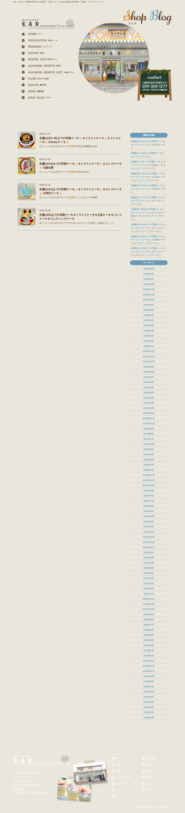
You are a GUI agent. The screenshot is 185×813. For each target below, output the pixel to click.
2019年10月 (149, 671)
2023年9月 (148, 428)
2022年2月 (148, 526)
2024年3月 (148, 397)
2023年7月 (148, 439)
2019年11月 (149, 666)
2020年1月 (148, 655)
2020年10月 (149, 609)
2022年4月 (148, 516)
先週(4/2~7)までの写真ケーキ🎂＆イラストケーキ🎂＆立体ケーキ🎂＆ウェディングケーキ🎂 (148, 165)
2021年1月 (148, 593)
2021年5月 (148, 573)
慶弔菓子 (150, 777)
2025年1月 (148, 346)
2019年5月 (148, 697)
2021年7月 (148, 562)
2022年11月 (149, 480)
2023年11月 (149, 418)
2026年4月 (148, 268)
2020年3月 (148, 645)
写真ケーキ (122, 783)
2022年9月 (148, 490)
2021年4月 (148, 578)
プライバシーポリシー (157, 790)
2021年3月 (148, 583)
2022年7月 (148, 501)
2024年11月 (149, 356)
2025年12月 (149, 289)
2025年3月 (148, 336)
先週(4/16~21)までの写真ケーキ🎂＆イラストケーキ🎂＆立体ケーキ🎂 (148, 144)
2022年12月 (149, 475)
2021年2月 (148, 588)
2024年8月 (148, 372)
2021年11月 (149, 542)
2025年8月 (148, 310)
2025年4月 (148, 330)
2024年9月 (148, 366)
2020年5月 (148, 635)
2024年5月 (148, 387)
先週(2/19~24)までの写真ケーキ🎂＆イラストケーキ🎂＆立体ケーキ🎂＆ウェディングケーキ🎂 (148, 239)
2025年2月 (148, 341)
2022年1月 (148, 532)
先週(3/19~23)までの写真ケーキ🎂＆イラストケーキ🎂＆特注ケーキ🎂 (148, 188)
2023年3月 (148, 459)
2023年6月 (148, 444)
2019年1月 (148, 717)
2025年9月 (148, 305)
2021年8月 (148, 557)
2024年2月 (148, 402)
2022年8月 (148, 495)
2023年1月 (148, 470)
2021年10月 (149, 547)
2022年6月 (148, 506)
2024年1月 (148, 408)
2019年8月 (148, 681)
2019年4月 (148, 702)
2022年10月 (149, 485)
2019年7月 (148, 686)
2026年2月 (148, 279)
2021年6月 (148, 568)
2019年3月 (148, 707)
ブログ (119, 796)
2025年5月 (148, 325)
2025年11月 (149, 294)
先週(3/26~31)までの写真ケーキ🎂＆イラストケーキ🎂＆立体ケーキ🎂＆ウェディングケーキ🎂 (148, 177)
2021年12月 (149, 537)
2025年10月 (149, 299)
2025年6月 (148, 320)
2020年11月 (149, 604)
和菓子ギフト (153, 764)
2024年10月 (149, 361)
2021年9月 (148, 552)
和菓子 (119, 764)
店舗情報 (150, 758)
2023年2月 (148, 464)
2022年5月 (148, 511)
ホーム (119, 758)
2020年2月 (148, 650)
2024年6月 (148, 382)
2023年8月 (148, 433)
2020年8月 (148, 619)
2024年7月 (148, 377)
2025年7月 (148, 315)
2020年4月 (148, 640)
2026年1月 (148, 284)
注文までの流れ (124, 777)
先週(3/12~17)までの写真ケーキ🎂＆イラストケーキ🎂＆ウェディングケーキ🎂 (148, 200)
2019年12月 (149, 660)
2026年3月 (148, 274)
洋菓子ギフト (153, 771)
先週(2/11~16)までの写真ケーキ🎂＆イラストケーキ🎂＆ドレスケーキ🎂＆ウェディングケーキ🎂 (148, 251)
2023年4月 (148, 454)
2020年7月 (148, 624)
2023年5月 (148, 449)
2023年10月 (149, 423)
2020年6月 (148, 629)
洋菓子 (119, 771)
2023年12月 (149, 413)
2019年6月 (148, 691)
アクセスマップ (124, 790)
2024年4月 (148, 392)
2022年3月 (148, 521)
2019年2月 (148, 712)
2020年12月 (149, 599)
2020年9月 (148, 614)
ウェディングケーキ (156, 783)
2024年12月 (149, 351)
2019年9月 (148, 676)
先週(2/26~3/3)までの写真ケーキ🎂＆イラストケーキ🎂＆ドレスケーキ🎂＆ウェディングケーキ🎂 (149, 227)
